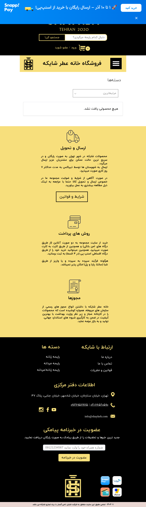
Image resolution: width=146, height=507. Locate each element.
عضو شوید (61, 48)
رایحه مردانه (52, 363)
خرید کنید (131, 8)
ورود (73, 48)
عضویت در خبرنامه (74, 457)
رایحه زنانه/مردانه (48, 370)
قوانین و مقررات (101, 370)
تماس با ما (105, 364)
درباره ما (106, 357)
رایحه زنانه (53, 357)
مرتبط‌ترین (109, 93)
